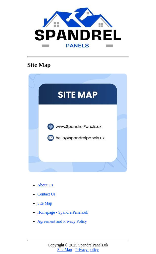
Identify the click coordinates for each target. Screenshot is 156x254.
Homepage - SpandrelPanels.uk (62, 212)
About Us (45, 185)
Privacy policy (87, 249)
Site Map (44, 203)
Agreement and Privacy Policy (62, 221)
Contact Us (46, 194)
